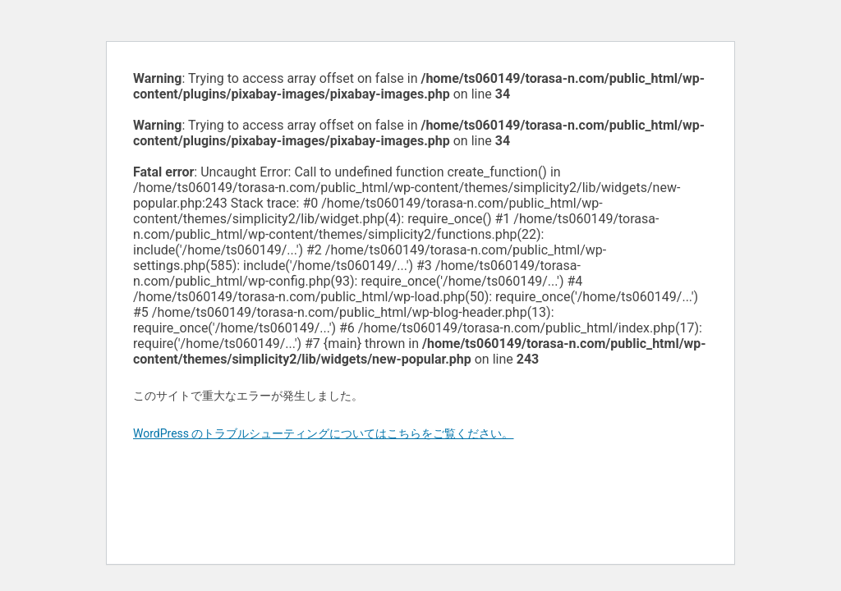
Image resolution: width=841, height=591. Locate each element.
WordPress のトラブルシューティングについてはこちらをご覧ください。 (323, 433)
